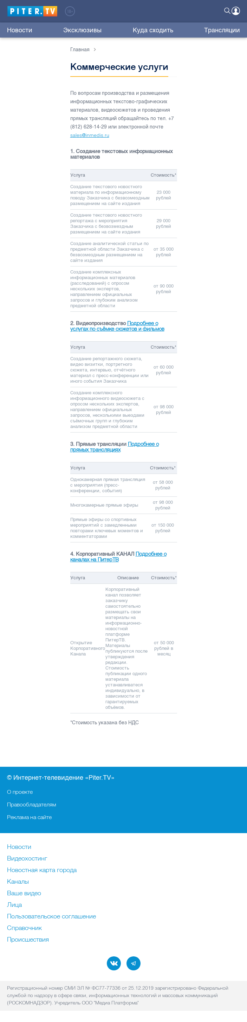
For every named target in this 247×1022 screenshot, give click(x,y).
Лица (14, 905)
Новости (19, 30)
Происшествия (28, 939)
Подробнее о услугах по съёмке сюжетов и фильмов (117, 326)
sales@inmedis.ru (89, 135)
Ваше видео (24, 893)
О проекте (20, 791)
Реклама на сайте (29, 817)
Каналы (18, 881)
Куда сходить (153, 30)
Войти (236, 11)
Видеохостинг (27, 858)
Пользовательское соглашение (51, 916)
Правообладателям (31, 804)
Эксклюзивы (82, 30)
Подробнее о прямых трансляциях (114, 447)
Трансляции (222, 30)
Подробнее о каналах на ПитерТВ (118, 556)
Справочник (24, 928)
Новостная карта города (42, 870)
